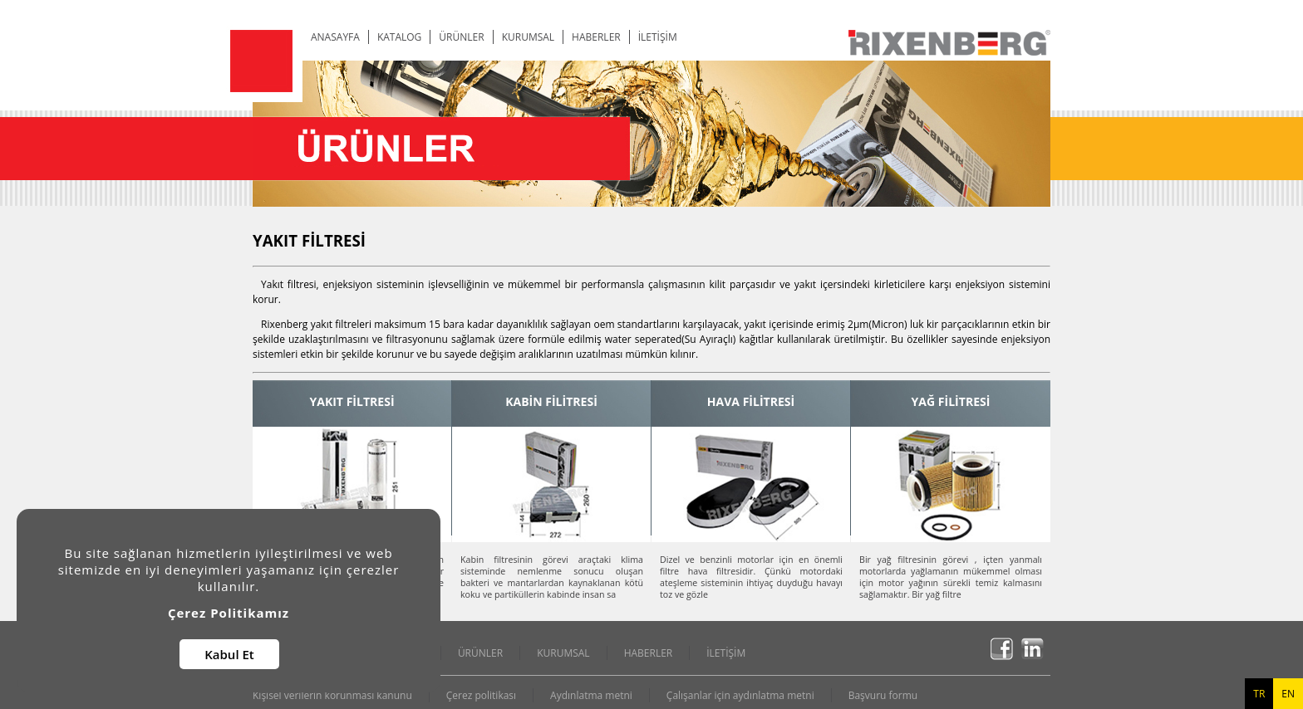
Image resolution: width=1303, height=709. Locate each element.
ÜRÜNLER (461, 37)
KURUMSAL (528, 37)
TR (1259, 694)
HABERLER (596, 37)
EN (1288, 694)
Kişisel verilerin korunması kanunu (332, 695)
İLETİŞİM (657, 37)
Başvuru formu (883, 695)
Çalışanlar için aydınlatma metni (740, 695)
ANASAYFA (335, 37)
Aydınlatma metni (591, 695)
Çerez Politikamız (228, 612)
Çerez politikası (481, 695)
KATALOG (399, 37)
